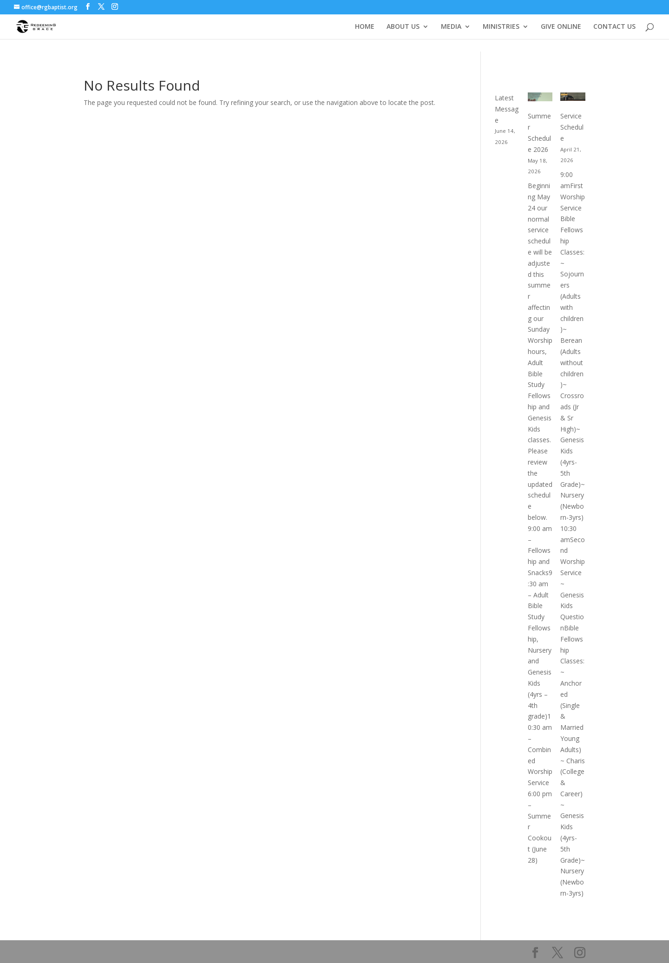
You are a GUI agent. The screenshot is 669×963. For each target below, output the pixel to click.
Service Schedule (572, 127)
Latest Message (506, 108)
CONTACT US (614, 27)
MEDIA (451, 27)
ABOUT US (403, 27)
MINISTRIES (501, 27)
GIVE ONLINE (561, 27)
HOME (364, 27)
